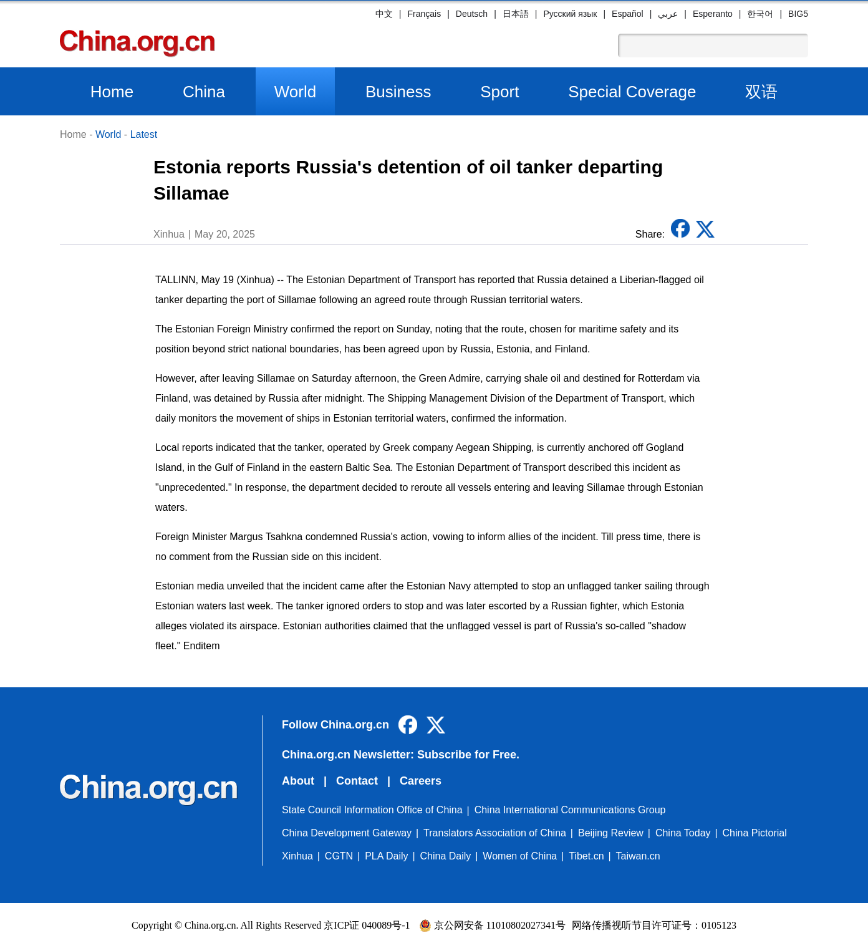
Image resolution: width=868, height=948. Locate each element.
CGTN (339, 856)
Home (111, 91)
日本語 (516, 14)
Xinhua (297, 856)
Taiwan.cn (638, 856)
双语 (761, 91)
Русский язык (570, 14)
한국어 (760, 14)
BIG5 (798, 14)
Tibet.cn (586, 856)
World (295, 91)
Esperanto (713, 14)
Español (628, 14)
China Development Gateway (347, 833)
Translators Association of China (494, 833)
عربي (668, 14)
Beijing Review (611, 833)
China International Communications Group (570, 810)
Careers (420, 780)
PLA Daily (386, 856)
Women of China (520, 856)
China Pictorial (755, 833)
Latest (144, 134)
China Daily (445, 856)
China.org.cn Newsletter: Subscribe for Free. (400, 754)
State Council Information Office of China (372, 810)
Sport (499, 91)
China (204, 91)
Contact (357, 780)
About (298, 780)
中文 (384, 14)
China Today (683, 833)
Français (424, 14)
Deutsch (472, 14)
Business (398, 91)
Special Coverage (632, 91)
